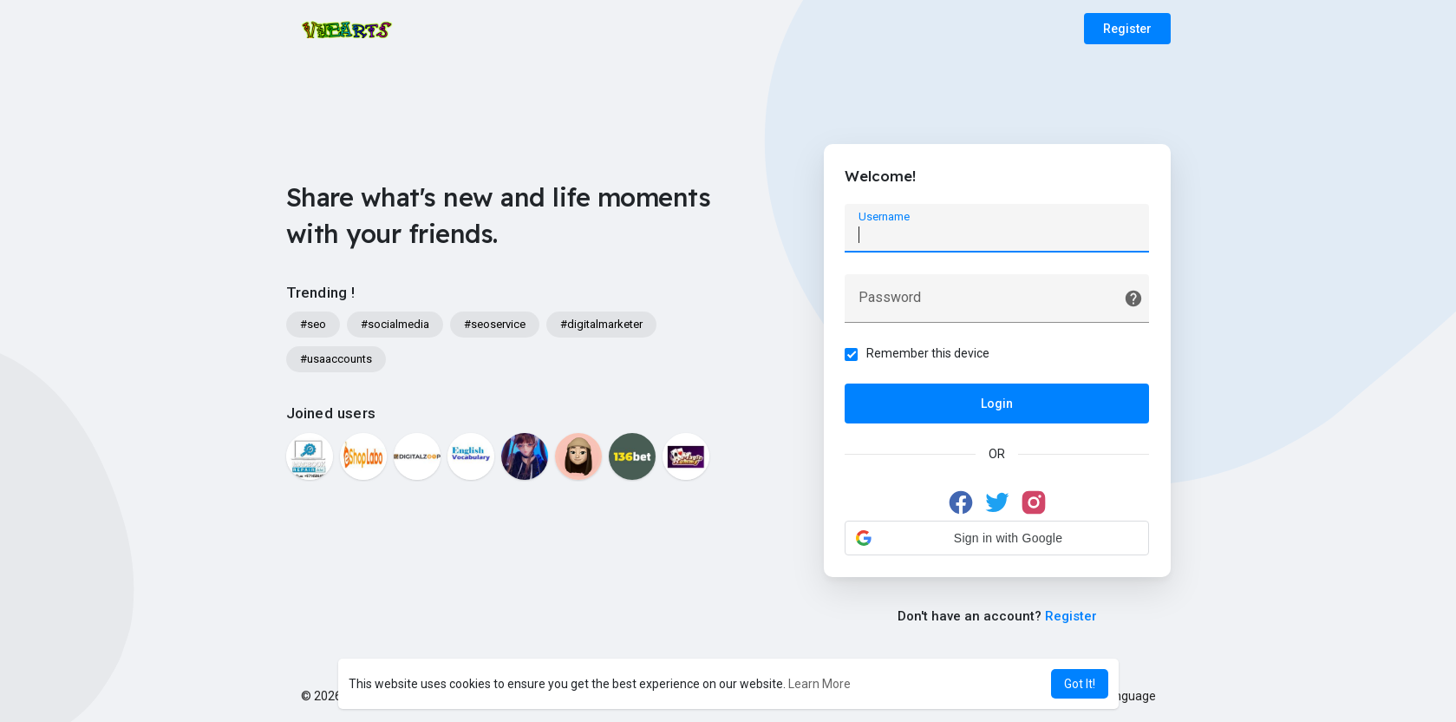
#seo (313, 324)
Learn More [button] (819, 684)
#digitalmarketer (601, 324)
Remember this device (928, 353)
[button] (997, 538)
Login (997, 403)
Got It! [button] (1079, 684)
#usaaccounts (336, 358)
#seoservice (495, 324)
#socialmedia (395, 324)
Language (1122, 696)
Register (1127, 29)
